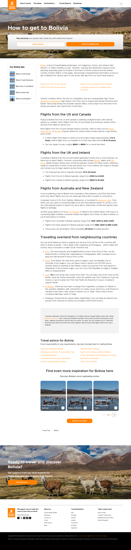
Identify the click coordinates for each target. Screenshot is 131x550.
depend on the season (50, 101)
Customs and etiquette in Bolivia (53, 362)
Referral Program (103, 520)
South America (28, 54)
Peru (47, 252)
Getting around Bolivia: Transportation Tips (57, 352)
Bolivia (38, 54)
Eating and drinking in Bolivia (51, 349)
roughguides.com (14, 54)
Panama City (45, 131)
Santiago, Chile (104, 200)
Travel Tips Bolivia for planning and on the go (98, 355)
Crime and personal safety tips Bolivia (55, 358)
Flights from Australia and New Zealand (96, 84)
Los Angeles (73, 212)
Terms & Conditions (82, 535)
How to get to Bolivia (88, 362)
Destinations (49, 3)
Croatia (73, 517)
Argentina (49, 286)
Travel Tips (46, 430)
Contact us (47, 517)
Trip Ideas (37, 3)
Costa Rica (74, 523)
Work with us (48, 523)
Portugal (73, 515)
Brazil (47, 261)
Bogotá (58, 131)
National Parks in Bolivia (89, 349)
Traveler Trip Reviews (104, 515)
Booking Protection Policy (105, 517)
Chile (47, 275)
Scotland (74, 525)
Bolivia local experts (52, 318)
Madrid (97, 160)
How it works (25, 3)
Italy (72, 512)
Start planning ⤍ (22, 482)
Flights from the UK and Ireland (53, 87)
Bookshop (78, 3)
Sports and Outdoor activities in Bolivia (95, 352)
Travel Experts (65, 3)
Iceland (73, 520)
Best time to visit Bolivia (89, 358)
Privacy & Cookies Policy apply (98, 535)
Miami (111, 129)
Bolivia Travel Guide (79, 421)
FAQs (46, 520)
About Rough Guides (50, 512)
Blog (45, 525)
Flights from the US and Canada (53, 84)
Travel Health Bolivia (48, 355)
